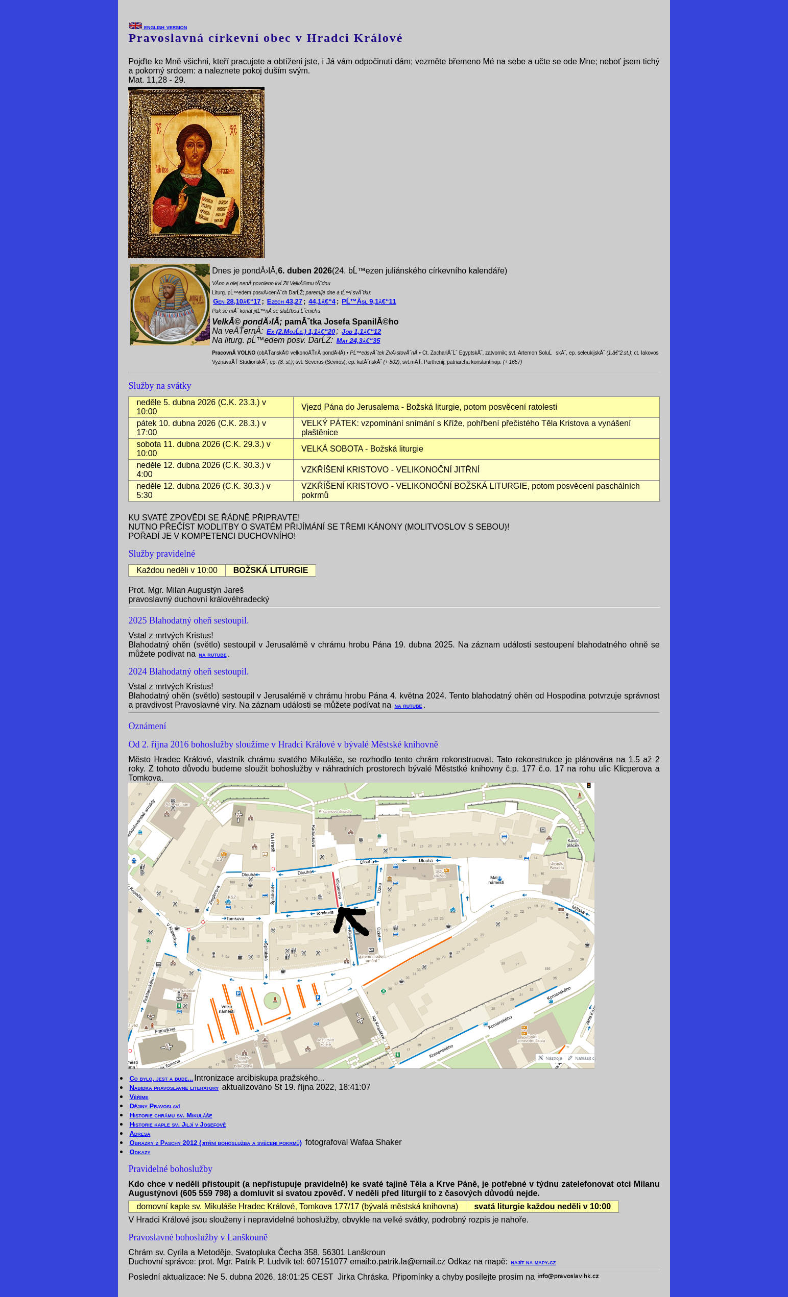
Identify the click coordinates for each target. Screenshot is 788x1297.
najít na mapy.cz (533, 1262)
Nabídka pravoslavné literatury (174, 1087)
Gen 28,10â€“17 (236, 301)
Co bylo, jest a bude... (161, 1078)
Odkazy (139, 1152)
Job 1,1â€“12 (361, 331)
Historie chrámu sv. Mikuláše (170, 1115)
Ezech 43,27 (284, 301)
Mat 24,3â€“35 (358, 340)
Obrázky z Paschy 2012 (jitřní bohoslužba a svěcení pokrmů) (215, 1142)
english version (158, 27)
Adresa (139, 1133)
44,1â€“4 (322, 301)
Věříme (138, 1097)
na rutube (213, 654)
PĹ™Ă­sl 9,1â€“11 (369, 301)
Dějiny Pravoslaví (154, 1106)
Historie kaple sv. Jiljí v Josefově (177, 1124)
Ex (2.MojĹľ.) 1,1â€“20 (301, 331)
